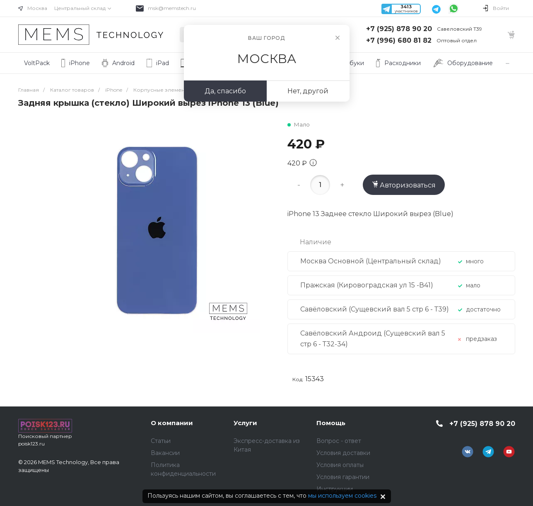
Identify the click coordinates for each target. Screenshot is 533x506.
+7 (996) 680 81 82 (399, 40)
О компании (172, 423)
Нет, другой (307, 91)
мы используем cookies (342, 495)
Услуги (245, 423)
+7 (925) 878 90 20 (399, 29)
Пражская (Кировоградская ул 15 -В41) (366, 285)
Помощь (330, 423)
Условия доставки (343, 453)
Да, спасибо (225, 91)
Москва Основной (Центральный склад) (370, 261)
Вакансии (165, 453)
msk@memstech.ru (172, 8)
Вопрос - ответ (338, 441)
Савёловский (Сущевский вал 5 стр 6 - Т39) (374, 309)
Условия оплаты (340, 465)
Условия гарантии (342, 477)
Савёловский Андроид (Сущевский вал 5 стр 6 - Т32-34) (372, 338)
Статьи (161, 441)
